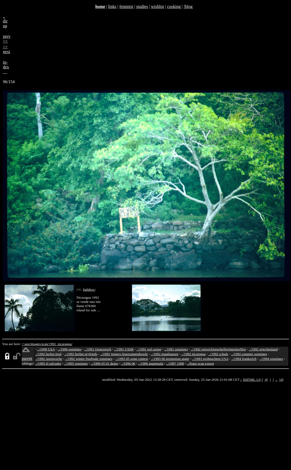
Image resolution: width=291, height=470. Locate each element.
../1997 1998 (175, 363)
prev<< (6, 38)
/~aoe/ (26, 344)
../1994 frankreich (243, 359)
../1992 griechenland (263, 349)
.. (277, 380)
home (100, 6)
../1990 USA (46, 349)
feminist (126, 6)
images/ (36, 344)
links (112, 6)
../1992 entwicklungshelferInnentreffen (218, 349)
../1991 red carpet (149, 349)
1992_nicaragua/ (60, 344)
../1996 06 (128, 363)
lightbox (88, 290)
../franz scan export (200, 363)
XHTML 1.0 (252, 380)
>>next (6, 49)
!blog (188, 6)
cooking (174, 6)
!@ (281, 380)
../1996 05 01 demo (104, 363)
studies (142, 6)
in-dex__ (6, 67)
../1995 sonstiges (76, 363)
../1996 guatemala (150, 363)
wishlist (157, 6)
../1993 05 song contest (131, 359)
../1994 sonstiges (271, 359)
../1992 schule (218, 354)
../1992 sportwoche (48, 359)
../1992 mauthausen (164, 354)
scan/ (45, 344)
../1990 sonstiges (69, 349)
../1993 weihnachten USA (210, 359)
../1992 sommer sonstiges (249, 354)
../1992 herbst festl (48, 354)
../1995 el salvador (48, 363)
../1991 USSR (124, 349)
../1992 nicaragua (193, 354)
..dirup (5, 21)
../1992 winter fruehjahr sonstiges (88, 359)
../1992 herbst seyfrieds (80, 354)
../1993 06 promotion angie (170, 359)
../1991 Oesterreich (97, 349)
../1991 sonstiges (176, 349)
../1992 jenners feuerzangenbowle (124, 354)
